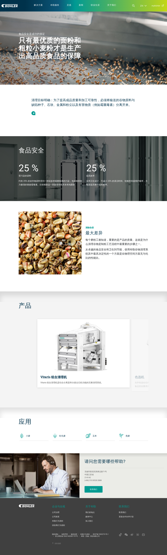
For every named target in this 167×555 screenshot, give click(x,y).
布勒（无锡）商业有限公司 (90, 536)
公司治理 (55, 512)
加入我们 (89, 521)
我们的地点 (90, 512)
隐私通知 (55, 534)
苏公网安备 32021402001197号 (66, 536)
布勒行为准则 (57, 521)
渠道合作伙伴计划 (126, 516)
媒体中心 (89, 516)
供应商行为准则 (58, 525)
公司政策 (55, 516)
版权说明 (74, 534)
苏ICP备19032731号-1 (101, 534)
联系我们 (93, 489)
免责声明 (64, 534)
